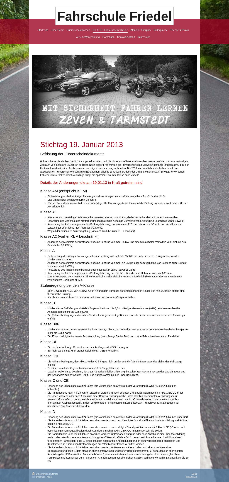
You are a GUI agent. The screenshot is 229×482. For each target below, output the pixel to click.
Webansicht (191, 476)
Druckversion (40, 474)
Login (194, 473)
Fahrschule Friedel (114, 16)
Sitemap (54, 474)
